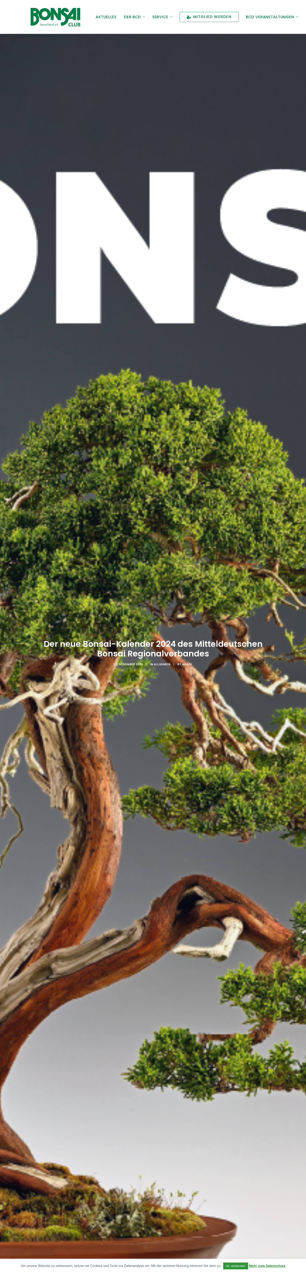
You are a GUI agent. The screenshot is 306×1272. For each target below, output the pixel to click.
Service (162, 17)
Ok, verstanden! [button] (235, 1266)
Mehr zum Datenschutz (267, 1266)
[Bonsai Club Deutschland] (55, 17)
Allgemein (162, 633)
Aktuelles (106, 17)
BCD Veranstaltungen (272, 17)
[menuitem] (106, 17)
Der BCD (134, 17)
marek (187, 633)
